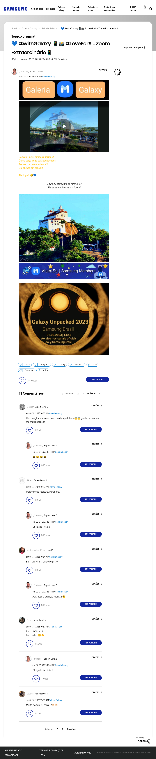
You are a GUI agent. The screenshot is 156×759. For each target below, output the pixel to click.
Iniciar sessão (133, 9)
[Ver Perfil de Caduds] (30, 693)
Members (79, 364)
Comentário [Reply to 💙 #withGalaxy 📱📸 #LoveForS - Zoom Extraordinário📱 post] (97, 379)
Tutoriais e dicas (93, 9)
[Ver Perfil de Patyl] (29, 620)
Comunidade (37, 9)
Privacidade (12, 755)
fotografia (44, 364)
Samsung (29, 370)
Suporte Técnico (76, 9)
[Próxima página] (93, 393)
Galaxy (62, 364)
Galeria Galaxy (61, 9)
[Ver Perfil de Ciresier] (30, 407)
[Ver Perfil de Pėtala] (29, 480)
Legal (42, 755)
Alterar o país (82, 753)
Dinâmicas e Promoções (109, 9)
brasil (27, 364)
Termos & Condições (51, 750)
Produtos (50, 9)
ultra (45, 370)
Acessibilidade (13, 750)
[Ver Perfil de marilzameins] (33, 550)
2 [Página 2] (83, 393)
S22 (95, 364)
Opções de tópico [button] (133, 47)
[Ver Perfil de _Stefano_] (24, 71)
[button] (103, 70)
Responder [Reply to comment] (91, 429)
